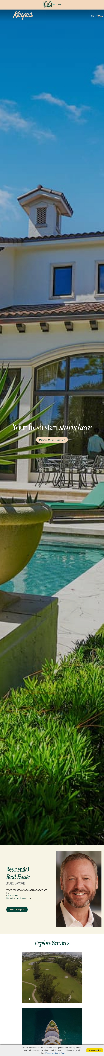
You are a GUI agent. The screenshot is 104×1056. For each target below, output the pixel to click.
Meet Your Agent (17, 909)
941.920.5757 (12, 895)
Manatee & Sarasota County (52, 440)
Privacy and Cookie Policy (55, 1053)
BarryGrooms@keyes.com (18, 898)
